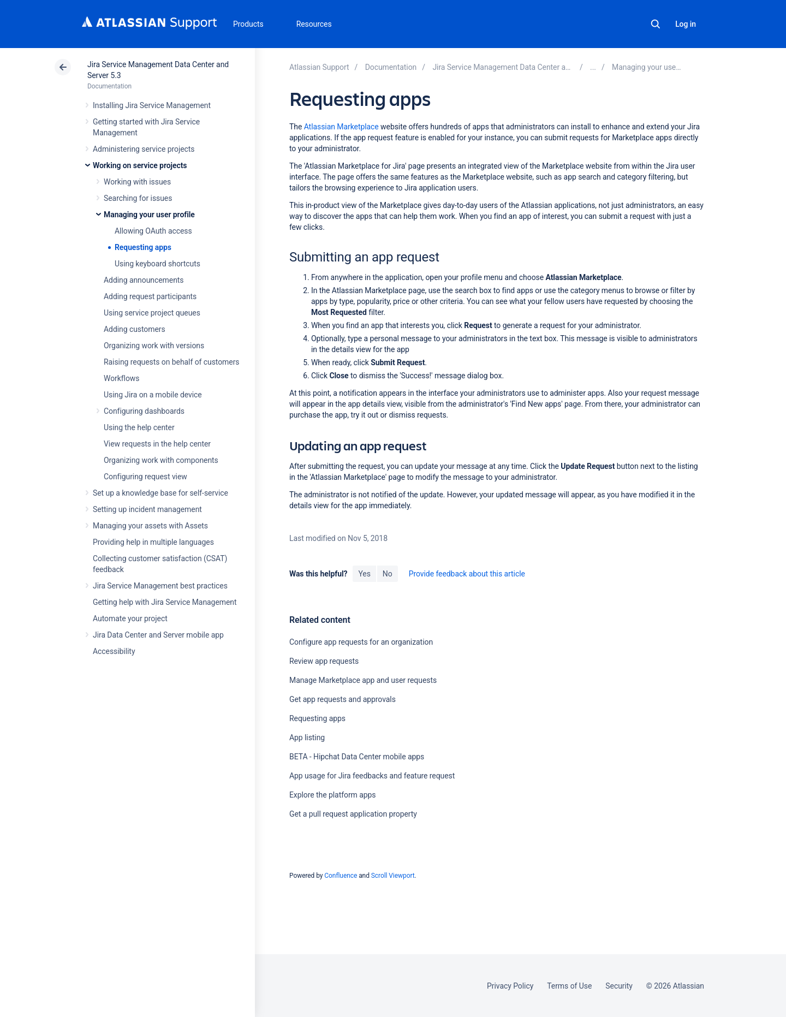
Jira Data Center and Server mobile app (158, 635)
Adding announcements (144, 280)
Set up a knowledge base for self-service (160, 493)
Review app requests (324, 661)
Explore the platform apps (332, 794)
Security (619, 986)
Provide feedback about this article (467, 573)
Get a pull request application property (353, 814)
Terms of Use (569, 986)
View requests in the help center (157, 443)
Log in (685, 24)
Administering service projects (143, 149)
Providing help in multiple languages (153, 542)
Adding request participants (150, 296)
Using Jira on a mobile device (153, 394)
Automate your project (130, 618)
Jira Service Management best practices (160, 585)
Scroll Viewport (393, 875)
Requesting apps (143, 247)
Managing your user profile (149, 214)
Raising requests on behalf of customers (172, 362)
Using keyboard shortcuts (157, 263)
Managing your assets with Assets (150, 525)
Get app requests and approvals (342, 699)
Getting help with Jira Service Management (164, 602)
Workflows (121, 378)
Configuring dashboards (144, 411)
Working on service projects (140, 165)
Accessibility (114, 651)
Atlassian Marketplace (341, 126)
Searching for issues (138, 198)
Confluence (340, 875)
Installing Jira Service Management (152, 105)
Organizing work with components (161, 460)
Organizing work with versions (154, 345)
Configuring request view (145, 476)
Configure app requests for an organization (361, 642)
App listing (307, 737)
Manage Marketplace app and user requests (363, 680)
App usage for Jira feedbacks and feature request (372, 775)
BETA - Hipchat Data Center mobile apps (356, 756)
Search (655, 24)
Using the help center (139, 427)
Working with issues (137, 181)
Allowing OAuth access (153, 231)
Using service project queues (152, 312)
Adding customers (134, 329)
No (387, 573)
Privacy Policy (510, 986)
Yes (364, 573)
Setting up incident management (147, 509)
